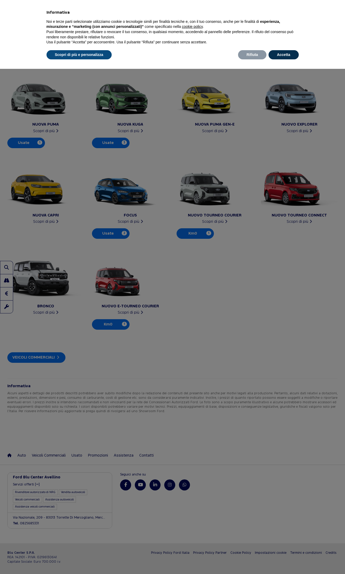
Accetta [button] (283, 55)
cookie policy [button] (192, 26)
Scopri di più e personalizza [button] (79, 55)
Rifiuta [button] (252, 55)
